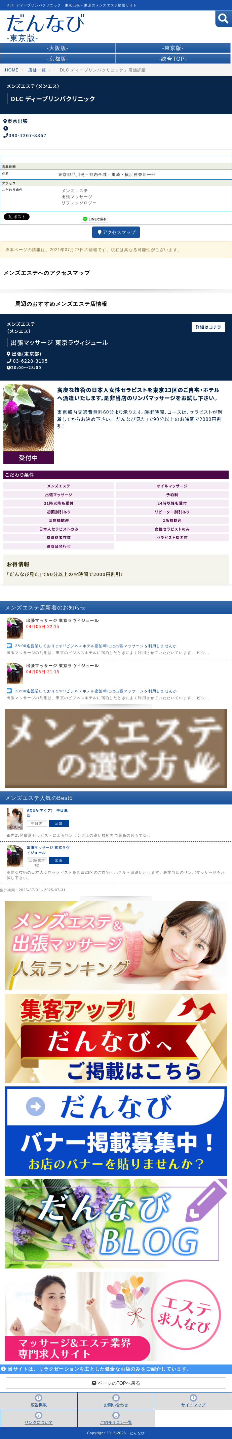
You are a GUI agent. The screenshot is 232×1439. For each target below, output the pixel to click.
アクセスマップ (116, 232)
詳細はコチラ (209, 327)
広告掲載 (39, 1405)
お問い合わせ (116, 1405)
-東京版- (173, 48)
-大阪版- (58, 48)
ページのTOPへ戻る (116, 1383)
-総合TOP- (173, 59)
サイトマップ (193, 1405)
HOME (12, 70)
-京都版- (58, 59)
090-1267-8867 (27, 135)
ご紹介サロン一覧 (116, 1422)
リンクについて (39, 1422)
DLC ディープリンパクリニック (53, 98)
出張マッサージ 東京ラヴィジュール (60, 342)
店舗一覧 (37, 70)
